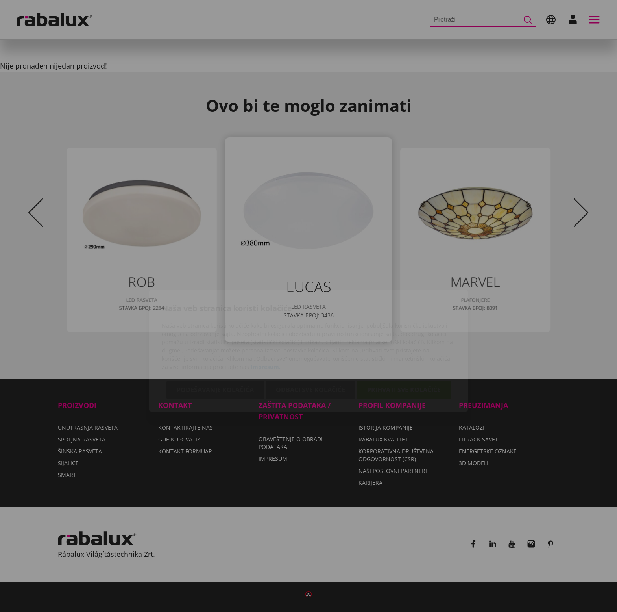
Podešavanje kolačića (215, 345)
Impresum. (266, 322)
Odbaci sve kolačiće (310, 345)
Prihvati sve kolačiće (404, 345)
